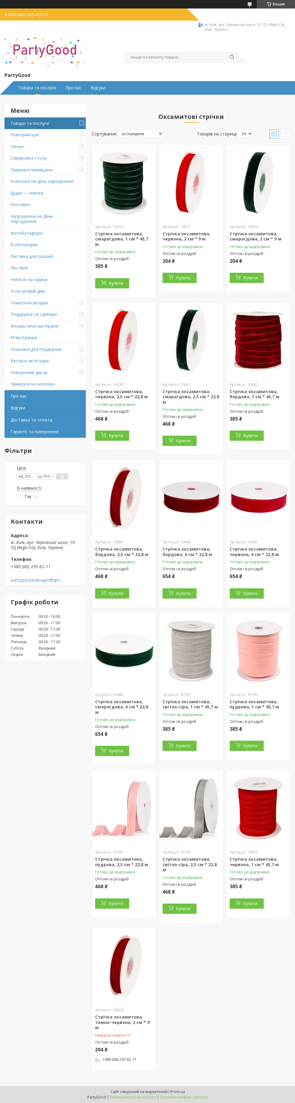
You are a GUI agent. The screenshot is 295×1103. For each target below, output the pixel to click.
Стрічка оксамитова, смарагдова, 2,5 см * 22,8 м (191, 397)
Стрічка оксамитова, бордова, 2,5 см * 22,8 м (121, 551)
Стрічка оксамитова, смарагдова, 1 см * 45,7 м (121, 239)
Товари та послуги (37, 88)
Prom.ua (177, 1091)
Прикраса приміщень (32, 170)
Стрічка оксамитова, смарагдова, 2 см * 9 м (255, 236)
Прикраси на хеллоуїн (33, 384)
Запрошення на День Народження (32, 218)
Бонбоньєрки (24, 244)
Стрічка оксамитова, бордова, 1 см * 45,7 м (254, 394)
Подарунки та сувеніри (34, 314)
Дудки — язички (27, 193)
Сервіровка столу (28, 158)
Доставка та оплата (31, 420)
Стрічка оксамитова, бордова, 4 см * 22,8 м (187, 551)
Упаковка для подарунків (36, 349)
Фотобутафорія (27, 233)
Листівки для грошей (32, 256)
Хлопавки (20, 204)
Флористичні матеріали (34, 326)
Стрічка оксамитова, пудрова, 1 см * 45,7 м (254, 704)
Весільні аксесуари (30, 361)
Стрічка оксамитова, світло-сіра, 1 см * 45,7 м (190, 704)
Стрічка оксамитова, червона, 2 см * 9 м (186, 236)
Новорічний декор (29, 372)
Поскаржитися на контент (133, 1097)
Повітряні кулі (25, 135)
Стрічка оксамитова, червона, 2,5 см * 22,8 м (121, 394)
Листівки (19, 268)
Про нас (73, 88)
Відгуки (98, 88)
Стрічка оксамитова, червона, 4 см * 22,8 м (254, 551)
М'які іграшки (24, 337)
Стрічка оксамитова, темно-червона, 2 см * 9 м (122, 1022)
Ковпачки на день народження (42, 181)
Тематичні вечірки (29, 303)
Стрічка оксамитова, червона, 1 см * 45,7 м (254, 861)
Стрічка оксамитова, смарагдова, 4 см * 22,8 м (121, 707)
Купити (116, 283)
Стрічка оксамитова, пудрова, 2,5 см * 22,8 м (121, 861)
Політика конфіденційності (184, 1097)
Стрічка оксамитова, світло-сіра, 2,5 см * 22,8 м (190, 864)
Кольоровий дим (28, 291)
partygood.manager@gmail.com (37, 580)
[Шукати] (232, 57)
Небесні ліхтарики (29, 279)
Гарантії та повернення (35, 431)
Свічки (17, 146)
